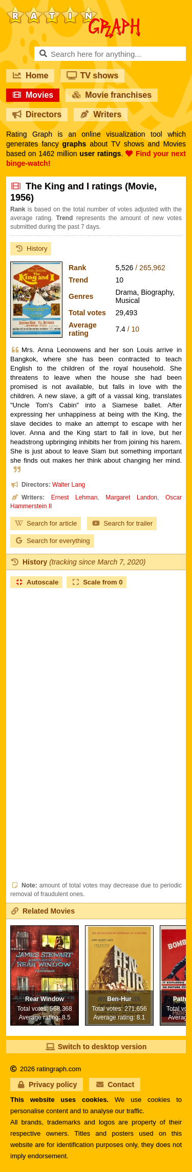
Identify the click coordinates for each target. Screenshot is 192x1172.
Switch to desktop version (96, 1047)
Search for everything (52, 541)
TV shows (92, 75)
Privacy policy (46, 1084)
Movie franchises (112, 95)
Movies (32, 95)
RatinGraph (73, 10)
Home (30, 75)
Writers (100, 114)
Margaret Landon (131, 497)
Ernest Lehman (74, 497)
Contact (114, 1084)
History (30, 248)
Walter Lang (68, 484)
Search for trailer (122, 523)
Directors (36, 114)
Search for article (45, 523)
